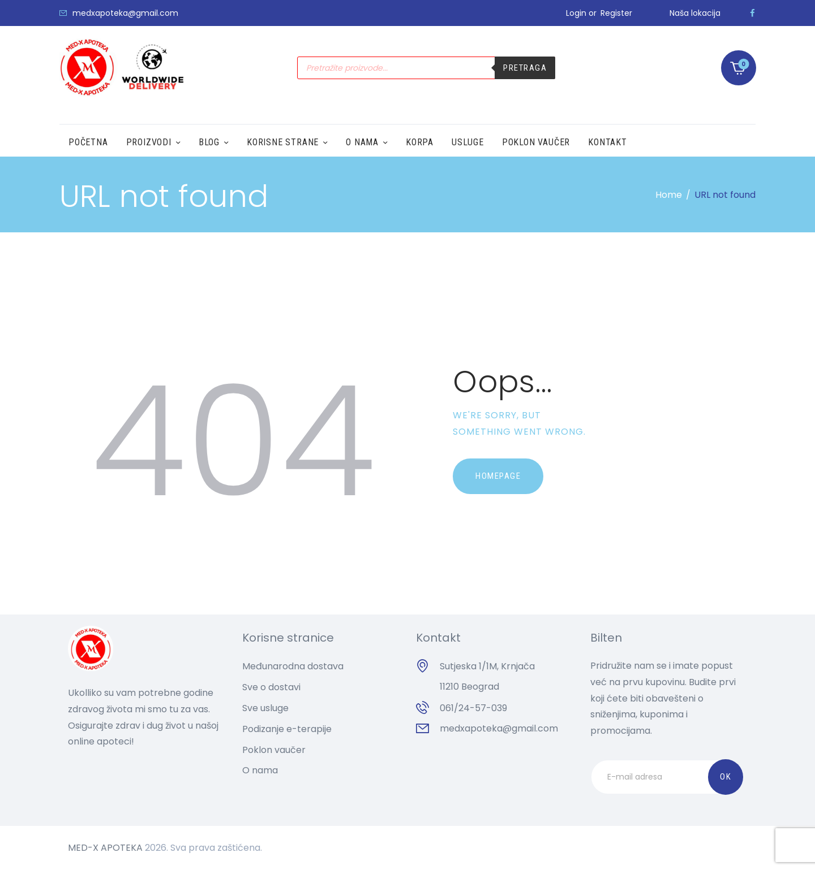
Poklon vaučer (274, 749)
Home (668, 194)
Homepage (498, 476)
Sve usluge (265, 708)
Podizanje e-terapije (287, 728)
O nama (260, 770)
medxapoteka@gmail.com (499, 728)
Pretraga (525, 68)
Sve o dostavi (271, 687)
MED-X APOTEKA (105, 847)
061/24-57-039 (473, 708)
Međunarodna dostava (293, 666)
